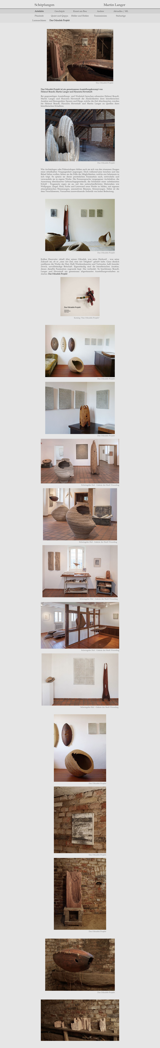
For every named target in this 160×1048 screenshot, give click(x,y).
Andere (100, 14)
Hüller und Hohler (80, 19)
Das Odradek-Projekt (59, 24)
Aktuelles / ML (120, 14)
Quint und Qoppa (59, 19)
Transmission (100, 19)
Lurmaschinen (39, 24)
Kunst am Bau (80, 14)
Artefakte (39, 14)
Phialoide (39, 19)
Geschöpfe (60, 14)
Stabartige (121, 19)
